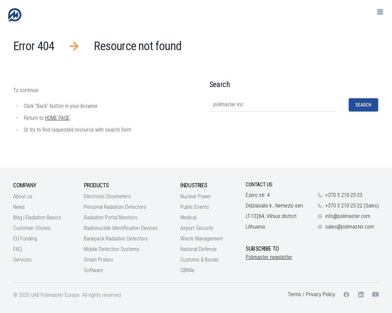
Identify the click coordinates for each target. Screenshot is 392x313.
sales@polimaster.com (349, 227)
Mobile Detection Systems (111, 249)
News (19, 207)
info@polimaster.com (347, 216)
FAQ (17, 249)
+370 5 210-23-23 (343, 195)
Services (22, 260)
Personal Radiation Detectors (115, 207)
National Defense (198, 249)
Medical (188, 217)
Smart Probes (98, 260)
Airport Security (196, 228)
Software (93, 270)
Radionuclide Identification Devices (121, 228)
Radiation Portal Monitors (110, 217)
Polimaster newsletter (269, 257)
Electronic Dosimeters (107, 196)
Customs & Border (199, 260)
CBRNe (187, 270)
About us (22, 196)
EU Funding (25, 238)
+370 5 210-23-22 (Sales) (352, 206)
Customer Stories (32, 228)
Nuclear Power (195, 196)
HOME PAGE (57, 118)
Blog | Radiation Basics (37, 217)
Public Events (194, 207)
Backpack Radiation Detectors (116, 238)
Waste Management (201, 238)
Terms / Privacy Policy (311, 294)
